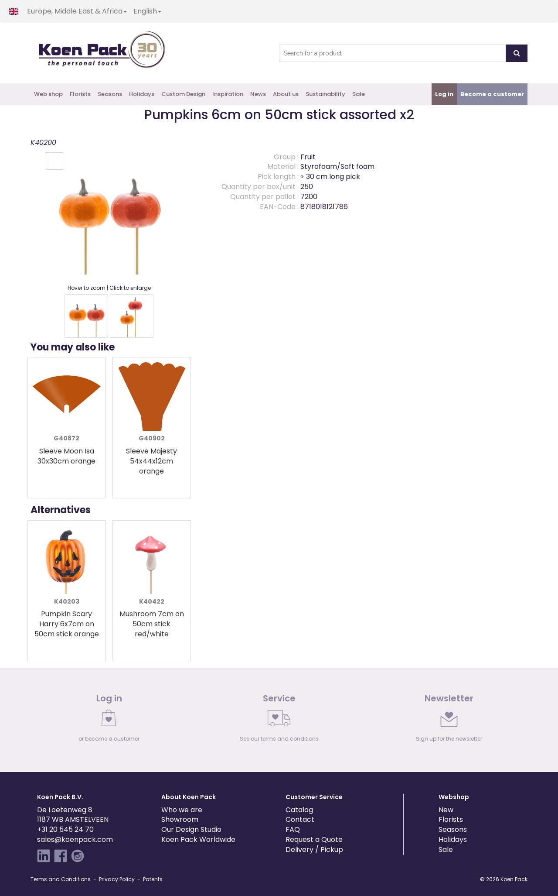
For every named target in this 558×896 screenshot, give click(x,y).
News (258, 94)
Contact (300, 819)
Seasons (110, 94)
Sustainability (325, 94)
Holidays (141, 94)
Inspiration (227, 94)
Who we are (181, 810)
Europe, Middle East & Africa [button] (77, 11)
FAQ (293, 829)
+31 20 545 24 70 (65, 829)
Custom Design (183, 94)
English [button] (147, 11)
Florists (80, 94)
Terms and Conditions (61, 879)
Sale (358, 94)
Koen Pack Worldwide (198, 839)
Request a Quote (314, 839)
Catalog (299, 810)
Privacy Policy (117, 879)
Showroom (179, 819)
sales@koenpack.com (75, 839)
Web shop (48, 94)
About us (286, 94)
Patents (153, 879)
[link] (109, 720)
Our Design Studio (191, 829)
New (446, 810)
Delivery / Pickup (314, 850)
